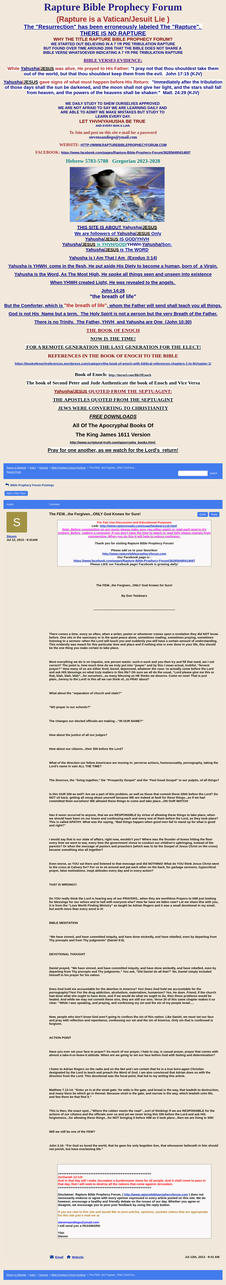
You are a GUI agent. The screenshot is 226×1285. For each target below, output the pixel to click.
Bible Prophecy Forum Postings (68, 467)
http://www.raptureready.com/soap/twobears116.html (138, 526)
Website (78, 1257)
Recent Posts (14, 472)
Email (59, 1257)
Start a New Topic (16, 493)
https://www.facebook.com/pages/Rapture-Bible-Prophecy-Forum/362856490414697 (134, 560)
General (43, 467)
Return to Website (16, 467)
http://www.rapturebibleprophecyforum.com (134, 553)
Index (33, 467)
